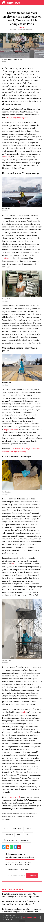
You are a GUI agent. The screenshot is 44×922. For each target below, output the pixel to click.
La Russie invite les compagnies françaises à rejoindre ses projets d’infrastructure (21, 910)
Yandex (24, 712)
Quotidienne (25, 869)
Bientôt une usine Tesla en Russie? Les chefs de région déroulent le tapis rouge (20, 895)
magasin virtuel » (11, 430)
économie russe (10, 840)
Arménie (6, 157)
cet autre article (13, 797)
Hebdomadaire (13, 869)
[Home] (3, 2)
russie (6, 829)
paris (19, 835)
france (28, 829)
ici (15, 917)
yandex (28, 835)
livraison (25, 840)
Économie (22, 27)
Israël (14, 564)
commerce (8, 835)
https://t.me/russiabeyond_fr (17, 118)
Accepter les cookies (31, 917)
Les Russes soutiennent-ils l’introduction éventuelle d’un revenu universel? (20, 902)
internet (17, 829)
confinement (7, 258)
